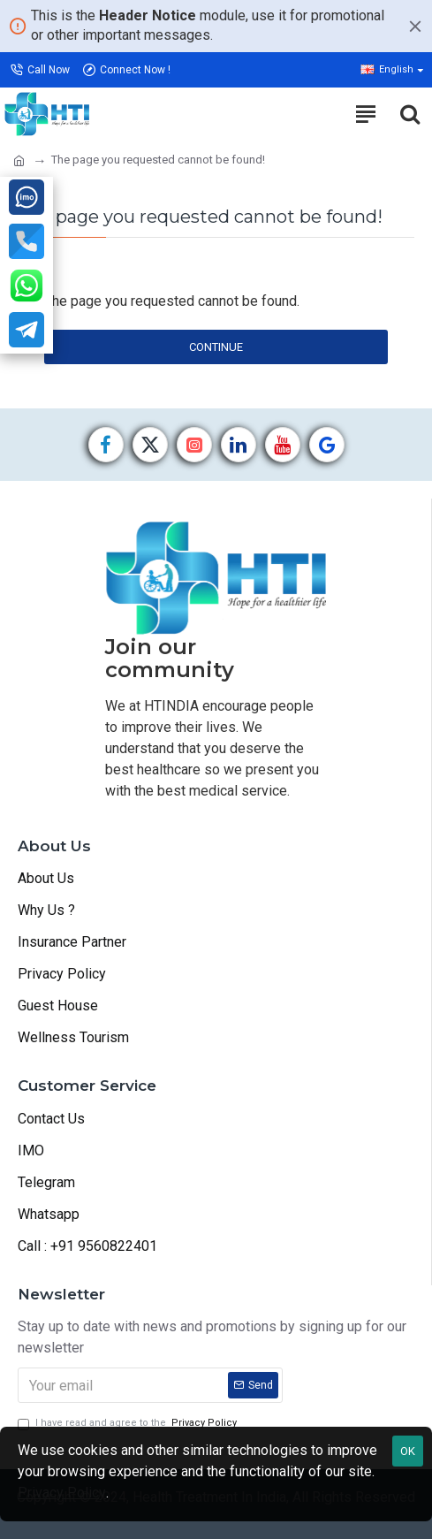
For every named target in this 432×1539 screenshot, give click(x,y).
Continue (216, 347)
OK (407, 1451)
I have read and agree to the (128, 1423)
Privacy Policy (62, 1492)
